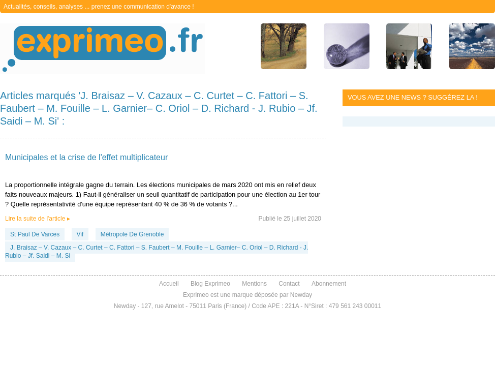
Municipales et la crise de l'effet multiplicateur (86, 157)
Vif (80, 234)
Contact (289, 283)
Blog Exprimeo (210, 283)
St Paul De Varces (34, 234)
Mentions (254, 283)
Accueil (169, 283)
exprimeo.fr (102, 48)
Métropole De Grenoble (132, 234)
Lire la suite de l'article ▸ (37, 218)
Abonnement (329, 283)
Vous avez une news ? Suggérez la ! (413, 97)
